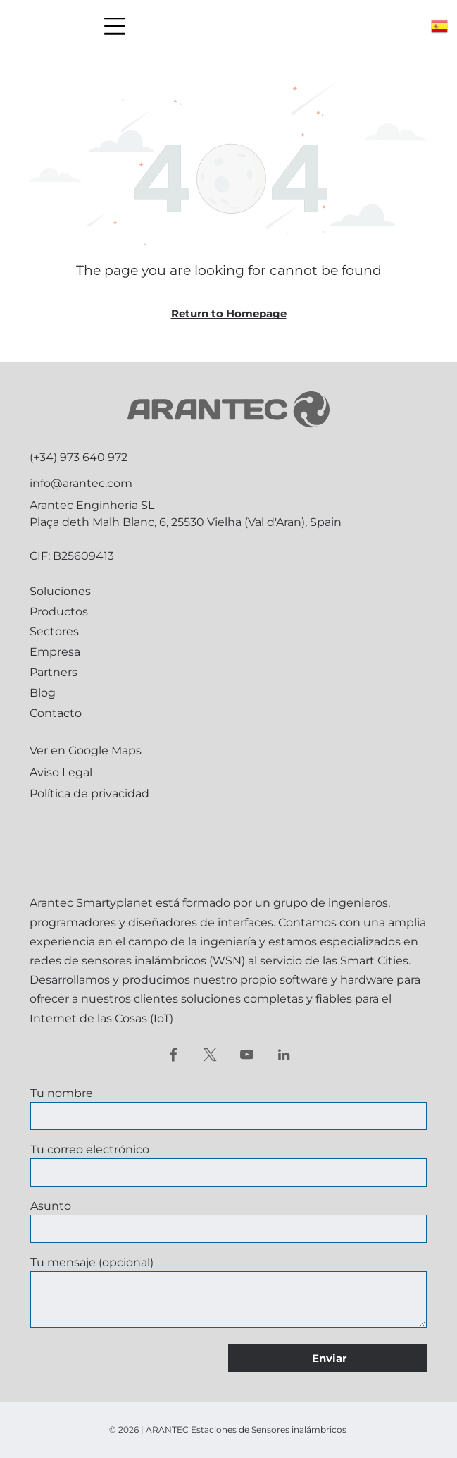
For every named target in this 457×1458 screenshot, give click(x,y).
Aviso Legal (61, 772)
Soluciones (60, 591)
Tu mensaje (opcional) (92, 1262)
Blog (43, 692)
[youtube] (247, 1057)
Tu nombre (61, 1093)
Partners (53, 672)
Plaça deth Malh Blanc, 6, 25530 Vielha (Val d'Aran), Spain (186, 522)
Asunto (50, 1206)
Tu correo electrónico (89, 1149)
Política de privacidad (89, 793)
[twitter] (210, 1057)
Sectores (54, 631)
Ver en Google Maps (86, 750)
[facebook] (173, 1057)
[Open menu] (114, 26)
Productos (59, 611)
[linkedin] (283, 1057)
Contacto (56, 713)
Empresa (55, 651)
